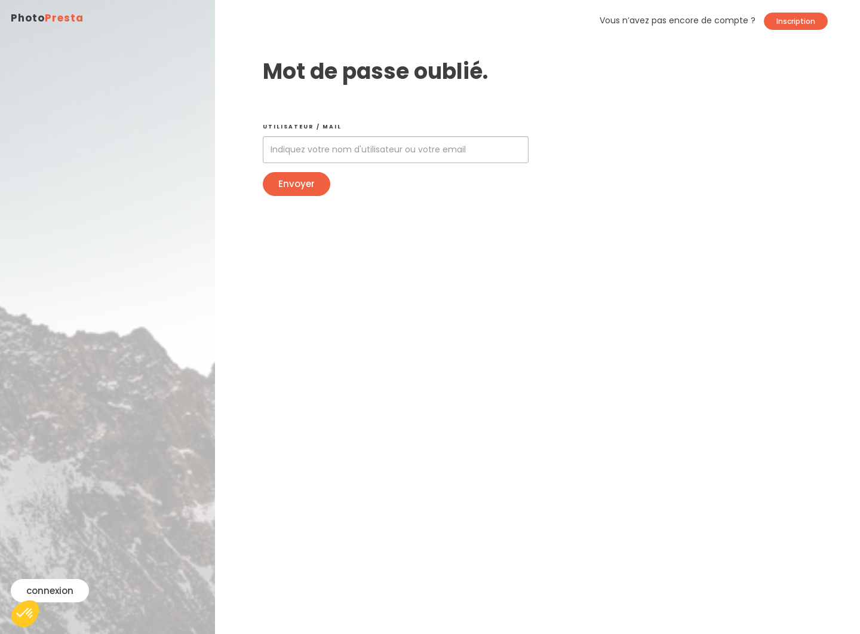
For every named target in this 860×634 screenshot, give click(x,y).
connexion (49, 590)
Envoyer (296, 183)
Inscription (795, 21)
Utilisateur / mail (302, 126)
